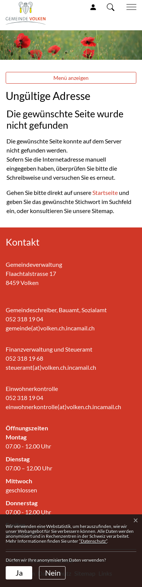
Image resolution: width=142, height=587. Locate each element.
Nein (53, 572)
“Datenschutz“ (93, 541)
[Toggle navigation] (128, 7)
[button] (110, 7)
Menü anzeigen (71, 78)
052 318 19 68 (24, 358)
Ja (19, 572)
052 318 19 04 (24, 318)
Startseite (105, 192)
